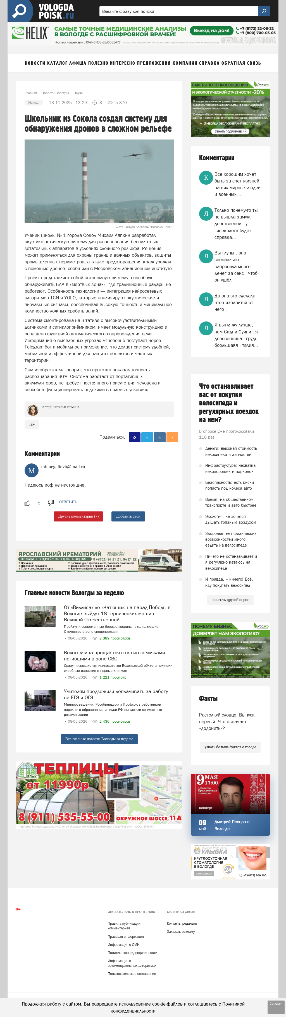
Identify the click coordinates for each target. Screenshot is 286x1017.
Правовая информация (126, 937)
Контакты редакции (182, 923)
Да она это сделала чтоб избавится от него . (234, 302)
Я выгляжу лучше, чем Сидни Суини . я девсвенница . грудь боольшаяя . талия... (236, 335)
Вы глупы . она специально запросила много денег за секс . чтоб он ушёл (236, 266)
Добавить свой (128, 516)
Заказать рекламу (181, 932)
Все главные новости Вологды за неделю (99, 739)
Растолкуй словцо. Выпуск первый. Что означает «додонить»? (227, 721)
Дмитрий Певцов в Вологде (231, 825)
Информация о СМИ (124, 945)
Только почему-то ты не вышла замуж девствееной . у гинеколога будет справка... (236, 223)
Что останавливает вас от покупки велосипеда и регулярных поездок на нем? (229, 403)
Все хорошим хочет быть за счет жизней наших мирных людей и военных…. (237, 184)
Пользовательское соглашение (132, 974)
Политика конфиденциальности (132, 953)
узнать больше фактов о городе (230, 747)
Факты (208, 699)
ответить (68, 502)
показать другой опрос (230, 600)
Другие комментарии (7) (78, 516)
